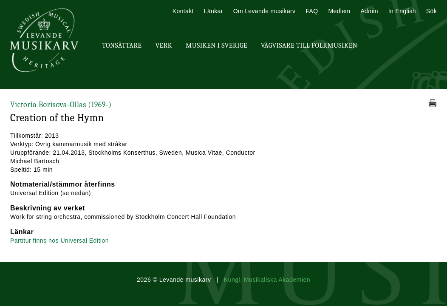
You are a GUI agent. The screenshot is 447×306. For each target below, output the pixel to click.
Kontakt (183, 11)
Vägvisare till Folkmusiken (309, 45)
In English (402, 11)
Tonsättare (121, 45)
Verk (163, 45)
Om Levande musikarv (264, 11)
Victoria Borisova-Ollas (61, 104)
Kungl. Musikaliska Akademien (267, 279)
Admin (369, 11)
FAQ (312, 11)
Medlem (339, 11)
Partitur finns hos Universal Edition (59, 240)
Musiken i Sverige (216, 45)
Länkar (213, 11)
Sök (431, 11)
